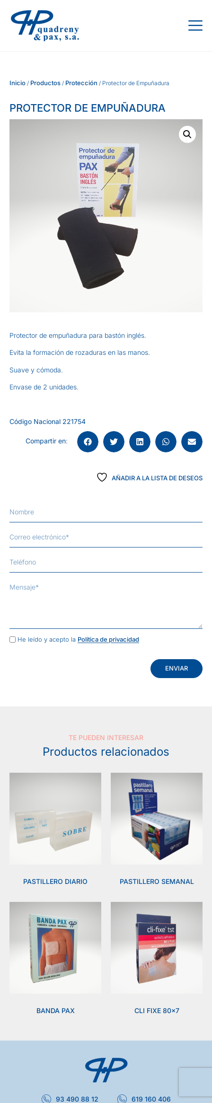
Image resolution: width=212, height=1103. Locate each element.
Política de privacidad (108, 640)
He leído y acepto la (78, 640)
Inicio (17, 83)
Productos (45, 83)
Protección (81, 83)
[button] (187, 134)
